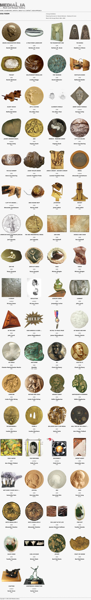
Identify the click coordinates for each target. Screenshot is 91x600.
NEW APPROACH (37, 10)
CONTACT (28, 10)
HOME (1, 10)
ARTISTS (15, 10)
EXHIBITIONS (8, 10)
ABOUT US (22, 10)
